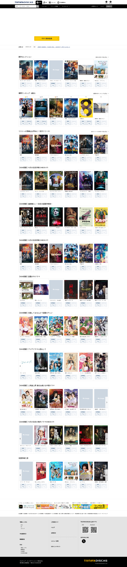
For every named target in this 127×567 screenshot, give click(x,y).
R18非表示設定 (24, 553)
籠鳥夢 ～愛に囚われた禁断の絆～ (102, 409)
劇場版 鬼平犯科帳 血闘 (101, 482)
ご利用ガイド (94, 6)
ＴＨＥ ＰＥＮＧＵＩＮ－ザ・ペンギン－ (89, 445)
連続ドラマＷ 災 (69, 300)
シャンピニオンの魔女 (70, 336)
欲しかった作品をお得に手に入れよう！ (44, 502)
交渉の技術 (37, 373)
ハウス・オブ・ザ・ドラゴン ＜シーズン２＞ (105, 445)
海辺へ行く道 (53, 482)
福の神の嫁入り (23, 409)
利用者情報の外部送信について (94, 513)
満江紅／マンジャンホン (40, 227)
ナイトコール (83, 227)
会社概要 (20, 513)
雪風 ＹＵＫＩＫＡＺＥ (40, 80)
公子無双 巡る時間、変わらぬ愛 (72, 409)
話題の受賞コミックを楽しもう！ (97, 502)
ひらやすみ (22, 300)
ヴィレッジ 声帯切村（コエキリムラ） (58, 227)
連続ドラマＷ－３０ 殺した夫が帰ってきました (105, 300)
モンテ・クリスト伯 (39, 191)
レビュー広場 (54, 541)
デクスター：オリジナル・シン (42, 445)
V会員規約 (25, 513)
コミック (53, 2)
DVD (40, 2)
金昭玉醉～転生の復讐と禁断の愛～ (57, 409)
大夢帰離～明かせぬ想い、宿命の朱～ (43, 409)
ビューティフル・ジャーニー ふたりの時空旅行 (60, 191)
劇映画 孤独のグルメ (85, 80)
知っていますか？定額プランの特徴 (61, 502)
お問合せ (53, 533)
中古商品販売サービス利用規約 (51, 513)
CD (46, 2)
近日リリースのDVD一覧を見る (99, 131)
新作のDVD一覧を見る (101, 57)
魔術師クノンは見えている (101, 336)
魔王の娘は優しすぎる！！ (86, 336)
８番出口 (82, 118)
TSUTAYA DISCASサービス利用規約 (36, 513)
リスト (106, 3)
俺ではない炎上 (68, 155)
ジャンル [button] (44, 6)
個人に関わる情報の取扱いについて (66, 513)
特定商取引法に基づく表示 (81, 513)
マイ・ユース (23, 373)
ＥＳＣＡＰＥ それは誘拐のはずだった (58, 300)
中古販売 (23, 551)
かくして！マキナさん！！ (26, 336)
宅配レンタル (24, 547)
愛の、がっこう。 (39, 300)
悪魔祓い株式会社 (69, 191)
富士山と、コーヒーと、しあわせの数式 (103, 80)
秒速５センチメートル (40, 118)
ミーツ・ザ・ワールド (25, 482)
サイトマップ (105, 513)
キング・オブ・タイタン (25, 80)
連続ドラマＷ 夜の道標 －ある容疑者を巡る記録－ (91, 300)
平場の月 (97, 155)
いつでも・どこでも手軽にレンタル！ (26, 502)
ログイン (110, 3)
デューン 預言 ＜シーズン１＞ (72, 445)
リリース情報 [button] (54, 6)
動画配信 (22, 539)
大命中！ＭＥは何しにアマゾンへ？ (102, 227)
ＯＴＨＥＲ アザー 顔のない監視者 (73, 227)
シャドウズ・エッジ (84, 155)
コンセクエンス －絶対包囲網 (86, 191)
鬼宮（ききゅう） (69, 373)
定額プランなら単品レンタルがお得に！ (80, 502)
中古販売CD (63, 2)
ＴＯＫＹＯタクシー (54, 155)
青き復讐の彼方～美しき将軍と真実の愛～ (89, 409)
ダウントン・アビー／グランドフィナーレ (29, 445)
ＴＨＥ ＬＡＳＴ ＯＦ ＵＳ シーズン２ (59, 445)
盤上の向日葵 (53, 118)
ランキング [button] (65, 6)
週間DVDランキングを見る (100, 93)
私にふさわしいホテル (40, 482)
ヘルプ (102, 6)
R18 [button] (108, 6)
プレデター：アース (99, 191)
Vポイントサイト (55, 546)
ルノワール (82, 482)
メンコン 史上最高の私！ (86, 373)
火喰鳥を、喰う (98, 264)
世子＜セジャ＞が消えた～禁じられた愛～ (104, 373)
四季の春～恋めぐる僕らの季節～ (57, 373)
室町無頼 (37, 155)
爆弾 (21, 155)
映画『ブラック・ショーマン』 (27, 118)
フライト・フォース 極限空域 (71, 80)
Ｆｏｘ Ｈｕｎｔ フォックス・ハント (28, 227)
